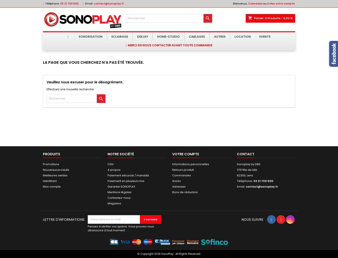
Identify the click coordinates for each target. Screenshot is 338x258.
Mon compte (52, 187)
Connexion (255, 3)
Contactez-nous (119, 198)
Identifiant (50, 181)
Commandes (181, 175)
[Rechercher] (169, 18)
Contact (245, 154)
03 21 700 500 (69, 3)
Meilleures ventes (55, 175)
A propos (114, 170)
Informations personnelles (190, 164)
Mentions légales (119, 192)
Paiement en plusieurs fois (126, 181)
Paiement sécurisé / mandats (128, 175)
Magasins (114, 203)
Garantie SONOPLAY (121, 187)
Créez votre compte (281, 3)
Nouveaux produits (56, 170)
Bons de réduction (185, 192)
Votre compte (185, 154)
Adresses (179, 187)
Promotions (51, 164)
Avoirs (176, 181)
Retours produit (183, 170)
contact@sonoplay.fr (109, 3)
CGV (111, 164)
